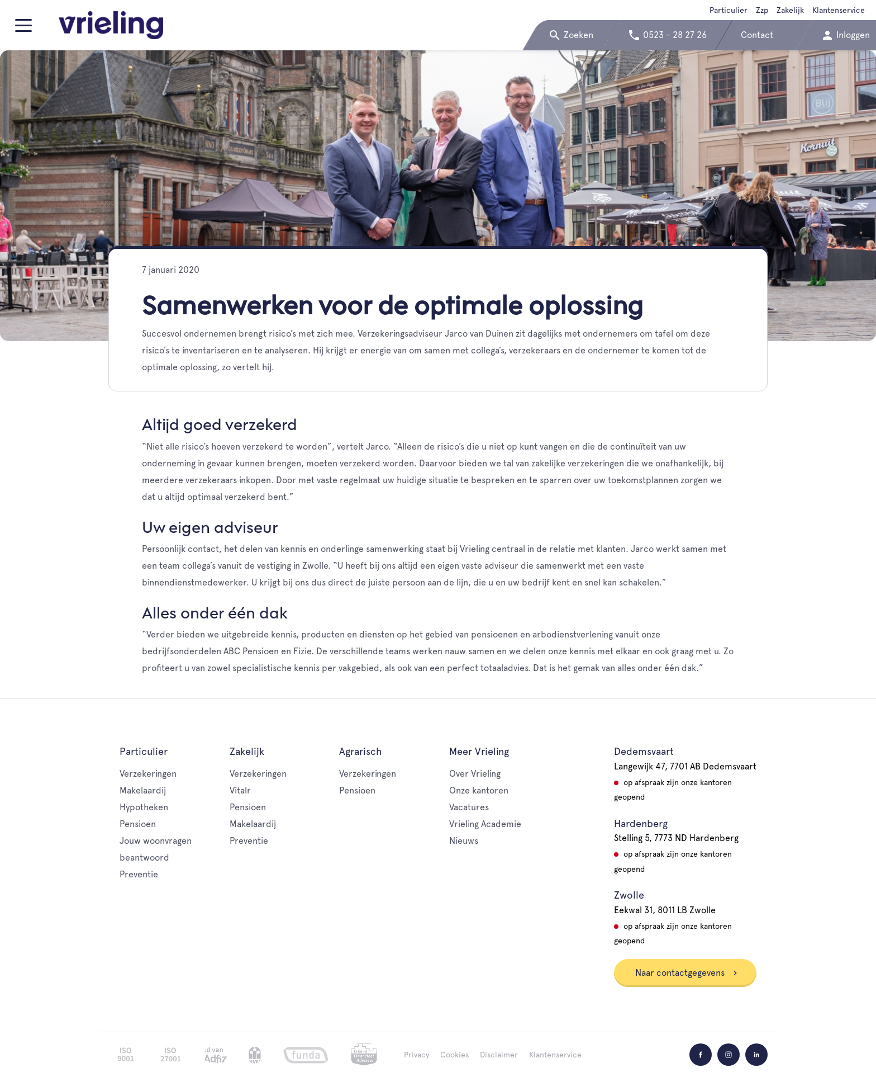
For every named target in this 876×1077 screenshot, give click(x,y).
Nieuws (463, 840)
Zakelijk (790, 10)
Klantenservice (838, 10)
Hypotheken (144, 807)
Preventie (139, 874)
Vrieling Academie (485, 824)
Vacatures (469, 807)
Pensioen (138, 824)
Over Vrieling (475, 773)
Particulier (729, 10)
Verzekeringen (148, 773)
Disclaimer (499, 1054)
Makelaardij (143, 790)
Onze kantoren (478, 790)
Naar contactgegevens (686, 972)
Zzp (762, 10)
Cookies (454, 1054)
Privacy (416, 1054)
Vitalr (240, 790)
